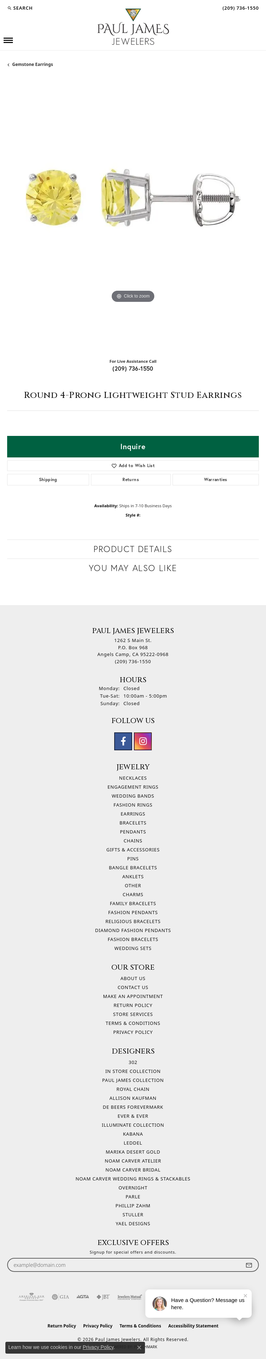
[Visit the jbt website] (103, 1297)
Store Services (133, 1014)
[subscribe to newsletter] (249, 1265)
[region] (133, 216)
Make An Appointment (133, 996)
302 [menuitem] (133, 1062)
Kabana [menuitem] (133, 1134)
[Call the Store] (133, 661)
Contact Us (133, 987)
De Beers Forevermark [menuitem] (133, 1107)
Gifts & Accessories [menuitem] (133, 849)
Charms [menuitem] (133, 894)
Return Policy (133, 1005)
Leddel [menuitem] (133, 1143)
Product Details (133, 549)
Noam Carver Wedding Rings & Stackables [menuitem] (133, 1178)
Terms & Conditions (133, 1023)
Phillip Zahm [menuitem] (133, 1205)
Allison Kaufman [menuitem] (133, 1098)
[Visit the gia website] (60, 1297)
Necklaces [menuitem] (133, 778)
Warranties (215, 479)
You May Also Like (133, 568)
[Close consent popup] (139, 1347)
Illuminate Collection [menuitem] (133, 1125)
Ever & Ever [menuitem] (133, 1116)
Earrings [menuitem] (133, 814)
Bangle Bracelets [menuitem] (133, 867)
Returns (130, 479)
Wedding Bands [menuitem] (133, 796)
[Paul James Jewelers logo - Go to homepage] (133, 27)
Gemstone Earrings (32, 64)
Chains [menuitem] (133, 840)
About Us (132, 978)
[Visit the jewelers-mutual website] (129, 1297)
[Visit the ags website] (31, 1297)
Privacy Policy (133, 1032)
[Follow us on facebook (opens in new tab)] (123, 741)
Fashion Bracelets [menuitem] (133, 939)
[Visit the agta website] (82, 1297)
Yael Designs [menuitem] (133, 1223)
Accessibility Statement (193, 1326)
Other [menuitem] (133, 885)
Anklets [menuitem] (133, 876)
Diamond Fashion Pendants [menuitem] (133, 930)
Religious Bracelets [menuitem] (132, 921)
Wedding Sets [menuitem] (133, 948)
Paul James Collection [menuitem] (133, 1080)
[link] (240, 8)
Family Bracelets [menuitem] (133, 903)
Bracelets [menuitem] (133, 822)
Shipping (48, 479)
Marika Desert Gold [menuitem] (133, 1152)
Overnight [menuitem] (133, 1187)
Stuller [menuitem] (132, 1214)
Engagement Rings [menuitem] (133, 787)
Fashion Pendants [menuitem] (133, 912)
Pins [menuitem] (133, 858)
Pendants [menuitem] (133, 831)
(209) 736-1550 (133, 368)
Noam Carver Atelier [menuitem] (133, 1161)
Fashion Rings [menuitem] (133, 805)
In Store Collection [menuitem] (133, 1071)
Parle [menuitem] (133, 1196)
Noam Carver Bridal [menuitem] (132, 1169)
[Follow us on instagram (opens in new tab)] (143, 741)
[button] (20, 8)
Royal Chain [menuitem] (132, 1089)
